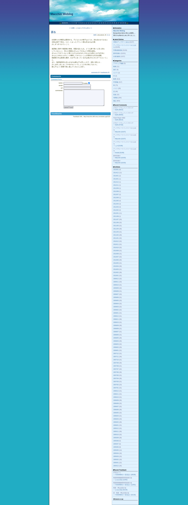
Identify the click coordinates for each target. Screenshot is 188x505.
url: (62, 88)
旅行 (114, 70)
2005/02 (116, 459)
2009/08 (116, 291)
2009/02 (116, 310)
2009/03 (116, 307)
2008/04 (116, 341)
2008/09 (116, 325)
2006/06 (116, 409)
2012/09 (116, 188)
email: (61, 85)
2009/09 (116, 288)
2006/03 (116, 419)
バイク (115, 88)
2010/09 (116, 250)
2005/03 (116, 456)
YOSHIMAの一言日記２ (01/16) (125, 495)
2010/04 (116, 266)
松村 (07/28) (119, 125)
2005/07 (116, 444)
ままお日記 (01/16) (121, 490)
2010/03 (116, 269)
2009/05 (116, 300)
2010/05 (116, 263)
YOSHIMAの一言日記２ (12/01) (125, 485)
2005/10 (116, 434)
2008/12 (116, 316)
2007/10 (116, 360)
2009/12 (116, 279)
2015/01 (116, 169)
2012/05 (116, 201)
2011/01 (116, 238)
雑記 (114, 101)
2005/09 (116, 438)
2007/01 (116, 388)
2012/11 (116, 185)
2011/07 (116, 219)
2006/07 (116, 406)
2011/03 (116, 232)
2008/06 (116, 335)
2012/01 (116, 213)
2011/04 (116, 229)
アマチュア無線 (118, 63)
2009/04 (116, 303)
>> (127, 23)
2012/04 (116, 204)
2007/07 (116, 369)
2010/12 (116, 241)
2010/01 (116, 275)
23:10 (108, 35)
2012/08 (116, 191)
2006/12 (116, 391)
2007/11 (116, 356)
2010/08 (116, 254)
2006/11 (116, 394)
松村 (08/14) (119, 120)
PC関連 (115, 82)
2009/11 (116, 282)
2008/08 (116, 328)
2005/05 (116, 450)
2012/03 (116, 207)
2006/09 (116, 400)
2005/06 (116, 447)
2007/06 (116, 372)
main (79, 28)
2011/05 (116, 226)
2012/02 (116, 210)
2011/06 (116, 222)
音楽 (114, 94)
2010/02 (116, 272)
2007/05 (116, 375)
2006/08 (116, 403)
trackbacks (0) (105, 72)
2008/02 (116, 347)
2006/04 (116, 416)
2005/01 (116, 463)
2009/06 (116, 297)
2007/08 (116, 366)
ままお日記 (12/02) (121, 480)
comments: (59, 90)
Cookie (85, 83)
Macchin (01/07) (120, 132)
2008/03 (116, 344)
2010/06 (116, 260)
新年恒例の (116, 53)
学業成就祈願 (117, 50)
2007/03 (116, 381)
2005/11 (116, 431)
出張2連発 (116, 56)
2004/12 (116, 466)
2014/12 (116, 173)
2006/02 (116, 422)
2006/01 (116, 425)
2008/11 (116, 319)
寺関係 (115, 98)
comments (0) (95, 72)
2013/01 (116, 179)
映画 (114, 66)
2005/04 (116, 453)
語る (53, 32)
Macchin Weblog (61, 14)
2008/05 (116, 338)
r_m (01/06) (119, 146)
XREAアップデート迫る (121, 42)
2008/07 (116, 332)
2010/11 (116, 244)
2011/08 (116, 216)
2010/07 (116, 257)
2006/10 (116, 397)
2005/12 (116, 428)
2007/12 (116, 353)
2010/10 (116, 247)
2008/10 (116, 322)
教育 (95, 35)
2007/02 (116, 385)
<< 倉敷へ (72, 28)
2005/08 (116, 441)
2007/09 (116, 363)
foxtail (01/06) (119, 153)
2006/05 (116, 413)
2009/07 (116, 294)
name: (61, 83)
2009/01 (116, 313)
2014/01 (116, 176)
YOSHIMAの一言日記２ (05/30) (125, 474)
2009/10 (116, 285)
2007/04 (116, 378)
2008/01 (116, 350)
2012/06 (116, 197)
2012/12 (116, 182)
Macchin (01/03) (120, 158)
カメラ (115, 73)
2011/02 (116, 235)
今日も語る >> (87, 28)
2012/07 (116, 194)
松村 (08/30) (119, 115)
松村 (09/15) (119, 110)
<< (60, 23)
